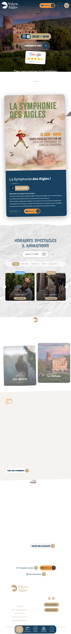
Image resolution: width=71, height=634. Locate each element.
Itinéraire (35, 629)
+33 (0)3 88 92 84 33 (52, 593)
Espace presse (51, 610)
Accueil (19, 629)
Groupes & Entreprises (19, 620)
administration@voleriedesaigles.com (51, 595)
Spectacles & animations (20, 609)
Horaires (52, 629)
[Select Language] (60, 5)
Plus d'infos (14, 211)
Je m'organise (27, 629)
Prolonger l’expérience (19, 617)
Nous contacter (51, 604)
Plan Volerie (44, 629)
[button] (4, 287)
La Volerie (19, 606)
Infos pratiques (20, 613)
